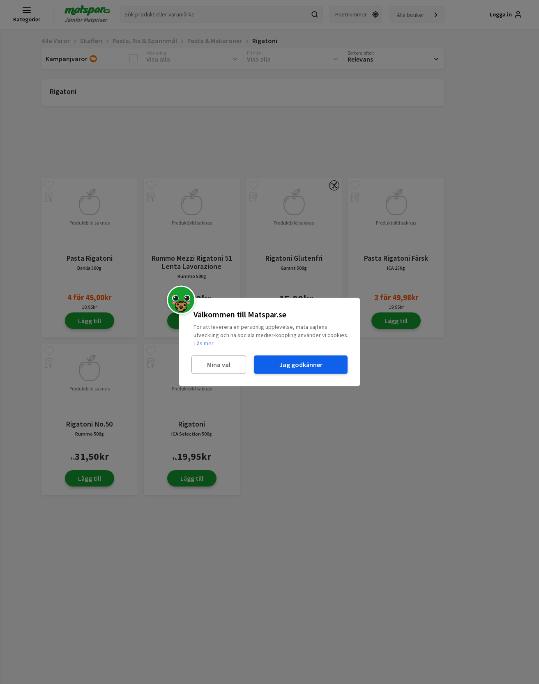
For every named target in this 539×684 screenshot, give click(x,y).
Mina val (218, 364)
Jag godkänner (300, 364)
